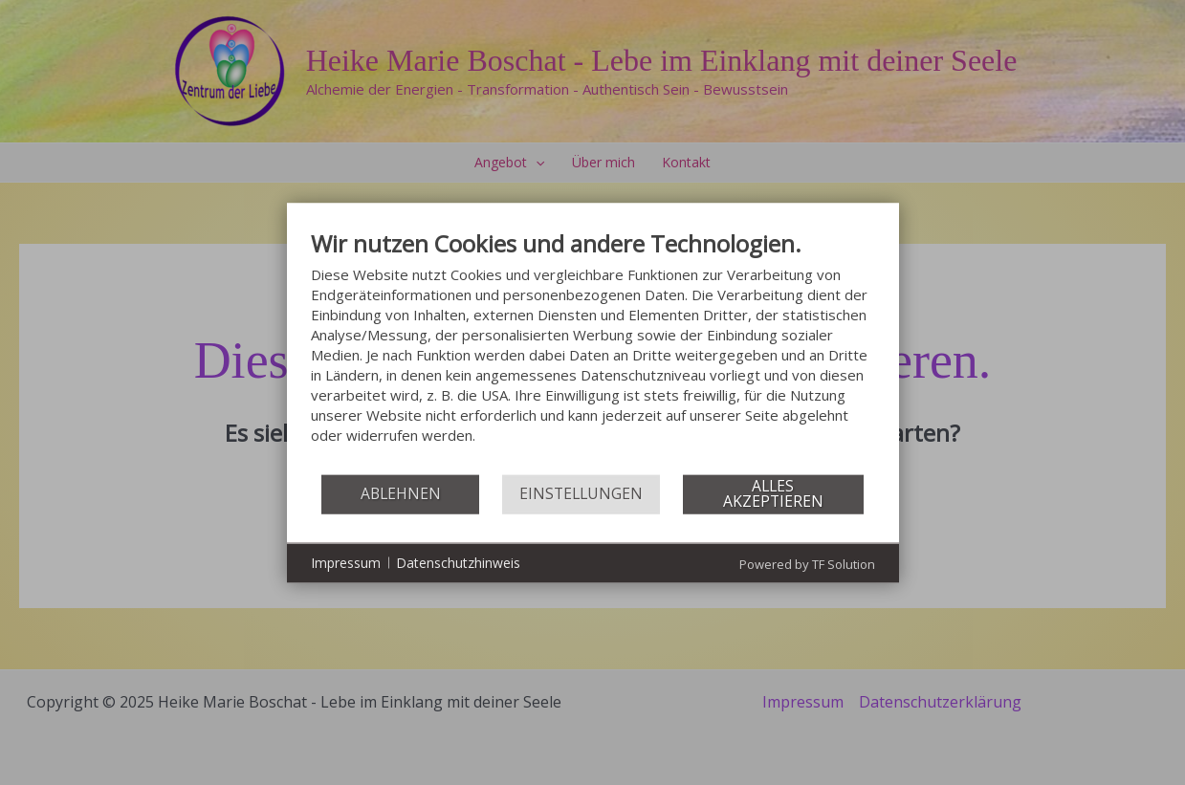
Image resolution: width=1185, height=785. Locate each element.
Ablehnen (401, 493)
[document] (593, 350)
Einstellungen (581, 493)
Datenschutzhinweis (458, 563)
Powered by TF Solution (807, 563)
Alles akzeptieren (773, 493)
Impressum (346, 563)
